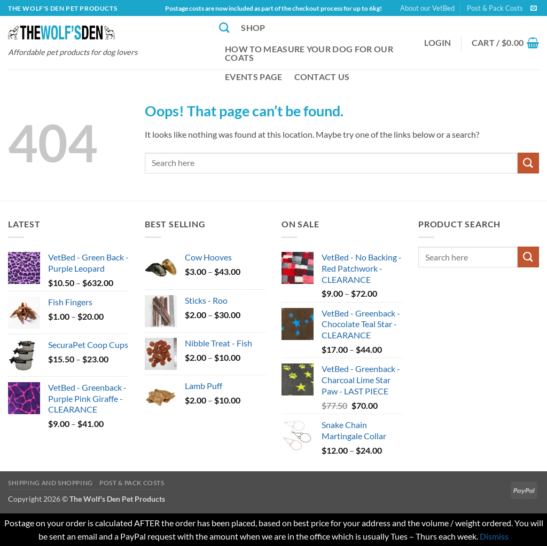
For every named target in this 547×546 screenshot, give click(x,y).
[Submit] (528, 163)
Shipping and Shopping (50, 483)
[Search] (224, 27)
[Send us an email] (533, 8)
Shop (253, 27)
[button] (437, 42)
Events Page (254, 77)
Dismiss (494, 536)
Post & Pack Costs (495, 8)
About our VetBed (427, 8)
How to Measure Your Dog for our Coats (309, 53)
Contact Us (322, 77)
